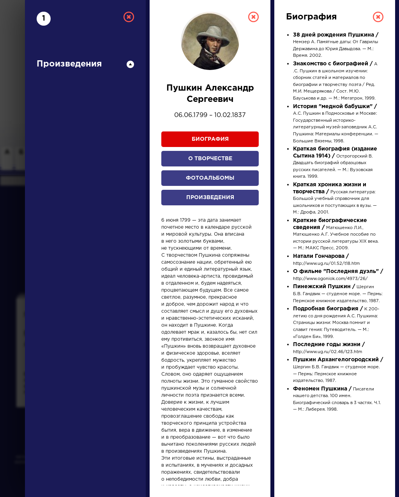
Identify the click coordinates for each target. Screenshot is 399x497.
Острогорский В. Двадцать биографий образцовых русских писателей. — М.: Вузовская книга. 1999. (335, 162)
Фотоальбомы (210, 178)
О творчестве (210, 158)
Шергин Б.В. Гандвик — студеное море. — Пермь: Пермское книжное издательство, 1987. (338, 294)
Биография (210, 139)
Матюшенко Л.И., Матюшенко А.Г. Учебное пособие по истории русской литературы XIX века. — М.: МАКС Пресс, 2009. (336, 234)
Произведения (210, 197)
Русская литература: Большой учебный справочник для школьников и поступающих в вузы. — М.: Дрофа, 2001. (335, 198)
